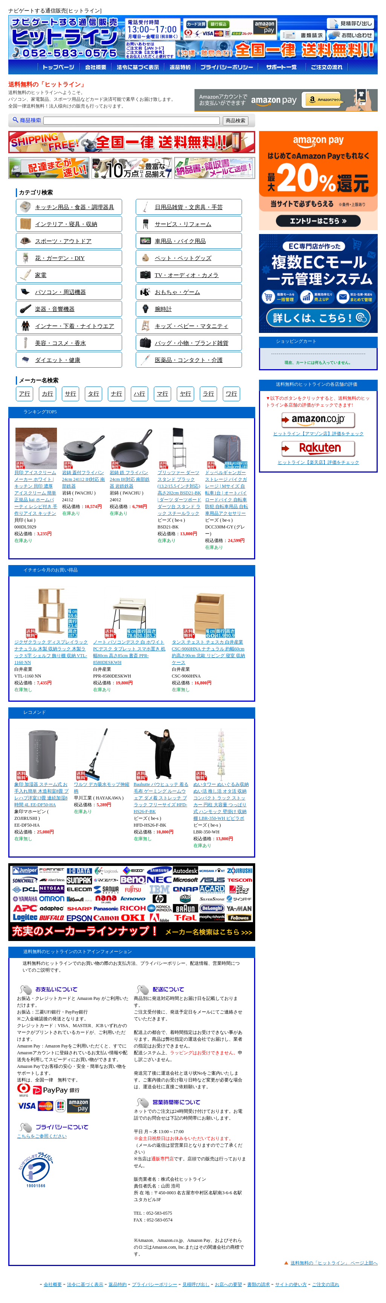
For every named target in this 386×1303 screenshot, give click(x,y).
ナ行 (116, 394)
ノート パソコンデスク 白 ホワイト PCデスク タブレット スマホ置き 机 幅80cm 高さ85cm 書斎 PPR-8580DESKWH (129, 625)
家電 (40, 275)
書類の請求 (258, 1284)
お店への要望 (228, 1284)
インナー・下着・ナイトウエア (74, 326)
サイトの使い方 (291, 1284)
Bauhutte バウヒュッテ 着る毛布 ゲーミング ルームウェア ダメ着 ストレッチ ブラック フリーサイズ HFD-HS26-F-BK (161, 771)
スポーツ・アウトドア (63, 241)
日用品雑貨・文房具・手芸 (189, 207)
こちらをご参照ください (42, 1136)
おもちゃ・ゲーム (177, 292)
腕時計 (163, 309)
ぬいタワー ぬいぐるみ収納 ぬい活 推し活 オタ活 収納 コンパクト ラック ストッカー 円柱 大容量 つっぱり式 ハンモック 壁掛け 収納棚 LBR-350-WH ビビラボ (221, 774)
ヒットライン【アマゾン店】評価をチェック (318, 424)
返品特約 (118, 1284)
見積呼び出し (196, 1284)
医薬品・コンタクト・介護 (189, 360)
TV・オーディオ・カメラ (187, 275)
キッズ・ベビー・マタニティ (191, 326)
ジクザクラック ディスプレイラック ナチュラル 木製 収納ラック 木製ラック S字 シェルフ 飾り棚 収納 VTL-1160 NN (51, 625)
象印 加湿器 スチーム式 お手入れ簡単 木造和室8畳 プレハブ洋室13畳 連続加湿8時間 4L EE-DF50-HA (41, 767)
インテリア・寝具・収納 (66, 224)
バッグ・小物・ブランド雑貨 (191, 343)
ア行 (24, 394)
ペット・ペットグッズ (183, 258)
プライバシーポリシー (154, 1284)
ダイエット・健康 (57, 360)
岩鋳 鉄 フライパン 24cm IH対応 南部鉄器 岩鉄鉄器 (131, 458)
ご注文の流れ (325, 1284)
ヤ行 (185, 394)
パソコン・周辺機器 (60, 292)
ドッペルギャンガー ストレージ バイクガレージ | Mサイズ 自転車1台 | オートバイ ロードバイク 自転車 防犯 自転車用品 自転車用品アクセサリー (226, 472)
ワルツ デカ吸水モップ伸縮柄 (101, 761)
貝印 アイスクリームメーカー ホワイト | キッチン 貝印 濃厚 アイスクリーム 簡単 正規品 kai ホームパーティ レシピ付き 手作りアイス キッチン (35, 472)
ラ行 (208, 394)
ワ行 (231, 394)
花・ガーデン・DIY (60, 258)
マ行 (162, 394)
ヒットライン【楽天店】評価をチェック (318, 453)
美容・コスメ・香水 (60, 343)
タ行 (93, 394)
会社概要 (53, 1284)
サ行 (70, 394)
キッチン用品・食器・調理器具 (74, 207)
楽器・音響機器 (55, 309)
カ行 (47, 394)
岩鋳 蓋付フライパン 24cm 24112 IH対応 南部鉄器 (83, 458)
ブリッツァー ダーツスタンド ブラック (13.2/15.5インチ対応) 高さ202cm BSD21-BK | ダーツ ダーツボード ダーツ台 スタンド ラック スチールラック (179, 472)
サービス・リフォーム (183, 224)
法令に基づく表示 (85, 1284)
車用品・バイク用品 (180, 241)
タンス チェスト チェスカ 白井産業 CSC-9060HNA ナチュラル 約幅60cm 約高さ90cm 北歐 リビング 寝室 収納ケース (208, 625)
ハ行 (139, 394)
